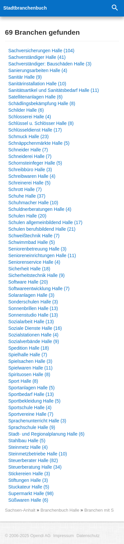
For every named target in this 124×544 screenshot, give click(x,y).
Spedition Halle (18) (28, 348)
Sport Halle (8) (23, 381)
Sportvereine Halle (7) (30, 414)
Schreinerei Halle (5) (29, 182)
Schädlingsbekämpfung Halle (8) (41, 103)
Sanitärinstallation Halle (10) (37, 83)
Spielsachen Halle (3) (30, 361)
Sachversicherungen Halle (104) (41, 50)
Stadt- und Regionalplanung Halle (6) (46, 434)
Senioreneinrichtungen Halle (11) (42, 255)
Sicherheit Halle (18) (29, 268)
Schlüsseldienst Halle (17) (35, 130)
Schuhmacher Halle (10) (33, 202)
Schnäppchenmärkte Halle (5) (38, 143)
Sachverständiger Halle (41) (37, 57)
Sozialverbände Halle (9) (33, 341)
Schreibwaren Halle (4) (31, 176)
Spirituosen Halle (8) (29, 374)
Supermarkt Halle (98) (31, 493)
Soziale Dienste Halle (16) (35, 328)
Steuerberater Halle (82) (33, 460)
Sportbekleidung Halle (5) (34, 401)
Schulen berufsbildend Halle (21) (41, 229)
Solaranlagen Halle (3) (31, 295)
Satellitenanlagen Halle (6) (35, 96)
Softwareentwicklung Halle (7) (38, 288)
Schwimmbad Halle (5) (31, 242)
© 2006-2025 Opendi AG (28, 535)
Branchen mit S (99, 510)
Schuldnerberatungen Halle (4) (39, 209)
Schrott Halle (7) (25, 189)
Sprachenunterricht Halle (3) (37, 420)
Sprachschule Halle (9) (31, 427)
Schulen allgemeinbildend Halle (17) (45, 222)
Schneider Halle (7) (28, 149)
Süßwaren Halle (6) (28, 500)
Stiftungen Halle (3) (28, 480)
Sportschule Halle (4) (30, 407)
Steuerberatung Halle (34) (35, 467)
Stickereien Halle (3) (29, 473)
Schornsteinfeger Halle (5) (35, 163)
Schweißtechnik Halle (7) (34, 235)
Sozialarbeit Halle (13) (31, 321)
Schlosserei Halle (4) (29, 116)
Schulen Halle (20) (27, 215)
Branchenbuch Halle (60, 510)
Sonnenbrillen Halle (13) (33, 308)
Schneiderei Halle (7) (30, 156)
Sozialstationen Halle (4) (33, 334)
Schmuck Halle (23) (28, 136)
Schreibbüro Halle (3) (30, 169)
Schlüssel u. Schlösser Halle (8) (41, 123)
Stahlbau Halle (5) (26, 440)
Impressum (63, 535)
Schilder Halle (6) (26, 110)
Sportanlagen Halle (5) (31, 387)
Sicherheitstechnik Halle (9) (36, 275)
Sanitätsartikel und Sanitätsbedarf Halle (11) (53, 90)
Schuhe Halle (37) (26, 196)
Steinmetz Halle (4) (28, 447)
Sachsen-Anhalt (20, 510)
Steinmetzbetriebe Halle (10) (37, 453)
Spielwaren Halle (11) (30, 367)
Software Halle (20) (28, 282)
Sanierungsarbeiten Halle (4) (37, 70)
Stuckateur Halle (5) (28, 486)
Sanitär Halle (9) (25, 77)
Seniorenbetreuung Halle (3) (37, 249)
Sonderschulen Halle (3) (33, 301)
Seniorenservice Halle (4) (34, 262)
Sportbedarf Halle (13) (31, 394)
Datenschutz (88, 535)
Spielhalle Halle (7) (27, 354)
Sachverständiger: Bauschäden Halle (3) (49, 63)
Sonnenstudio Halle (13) (33, 315)
